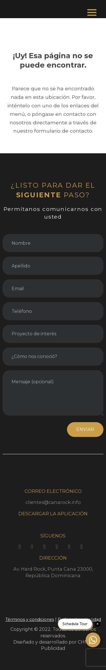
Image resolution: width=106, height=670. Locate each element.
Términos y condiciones (29, 619)
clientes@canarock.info (53, 502)
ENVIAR (85, 429)
